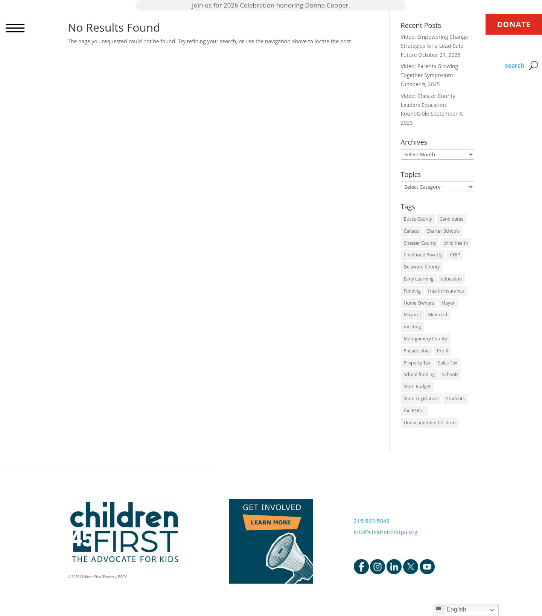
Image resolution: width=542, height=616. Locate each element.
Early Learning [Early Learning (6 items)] (419, 279)
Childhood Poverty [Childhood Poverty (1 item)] (423, 255)
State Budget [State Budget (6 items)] (417, 386)
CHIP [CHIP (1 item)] (455, 255)
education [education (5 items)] (451, 279)
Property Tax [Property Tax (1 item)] (417, 363)
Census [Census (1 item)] (411, 231)
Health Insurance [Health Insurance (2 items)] (446, 291)
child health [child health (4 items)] (455, 243)
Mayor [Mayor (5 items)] (448, 303)
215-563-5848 (372, 521)
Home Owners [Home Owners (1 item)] (419, 303)
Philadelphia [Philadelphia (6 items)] (417, 351)
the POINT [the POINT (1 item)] (414, 410)
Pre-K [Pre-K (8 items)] (442, 351)
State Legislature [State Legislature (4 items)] (421, 398)
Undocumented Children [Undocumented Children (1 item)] (430, 422)
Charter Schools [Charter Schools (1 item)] (443, 231)
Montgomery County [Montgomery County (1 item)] (425, 338)
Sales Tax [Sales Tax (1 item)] (447, 363)
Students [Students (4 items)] (455, 398)
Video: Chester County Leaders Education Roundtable (428, 104)
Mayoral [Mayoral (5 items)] (412, 314)
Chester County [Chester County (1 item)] (420, 243)
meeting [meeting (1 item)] (412, 326)
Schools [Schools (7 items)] (450, 374)
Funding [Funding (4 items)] (412, 291)
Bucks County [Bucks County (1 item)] (418, 219)
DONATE (514, 24)
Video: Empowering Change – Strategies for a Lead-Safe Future (436, 45)
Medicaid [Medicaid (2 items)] (437, 314)
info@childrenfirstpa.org (386, 531)
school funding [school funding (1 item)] (419, 374)
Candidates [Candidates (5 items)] (451, 219)
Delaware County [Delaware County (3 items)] (422, 267)
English (451, 609)
